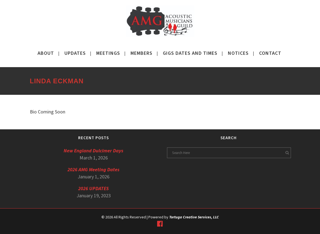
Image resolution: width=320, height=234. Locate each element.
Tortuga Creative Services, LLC (194, 217)
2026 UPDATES (93, 188)
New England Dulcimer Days (93, 150)
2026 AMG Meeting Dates (93, 169)
